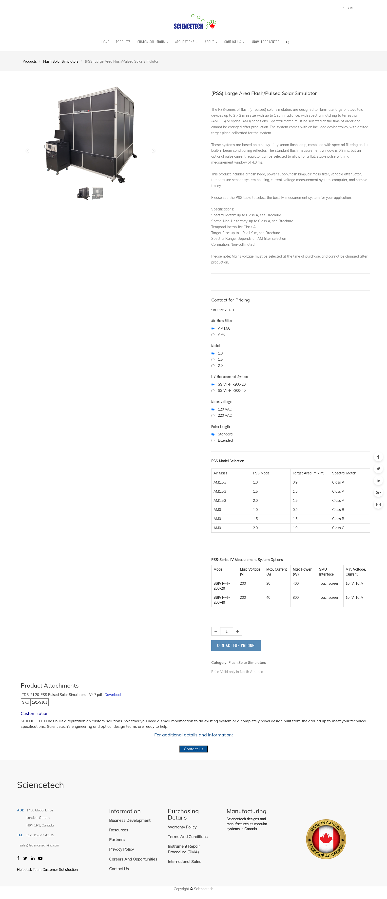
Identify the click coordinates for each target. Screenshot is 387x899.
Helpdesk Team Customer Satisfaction (47, 869)
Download (113, 695)
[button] (28, 148)
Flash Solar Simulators (60, 61)
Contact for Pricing (236, 645)
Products (30, 61)
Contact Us (193, 749)
